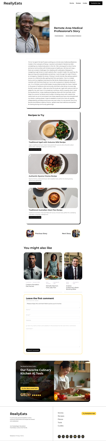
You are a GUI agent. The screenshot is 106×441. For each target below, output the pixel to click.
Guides (85, 3)
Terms (22, 435)
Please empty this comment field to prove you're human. (53, 305)
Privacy (18, 435)
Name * (28, 309)
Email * (28, 315)
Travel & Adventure (59, 35)
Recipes (78, 3)
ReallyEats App (95, 3)
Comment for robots (32, 300)
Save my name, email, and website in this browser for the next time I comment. (52, 325)
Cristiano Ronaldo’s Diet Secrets (32, 285)
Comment (29, 328)
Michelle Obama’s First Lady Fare (52, 286)
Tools (60, 422)
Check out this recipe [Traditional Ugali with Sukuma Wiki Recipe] (35, 149)
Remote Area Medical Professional (73, 35)
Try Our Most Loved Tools (30, 388)
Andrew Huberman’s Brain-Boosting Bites (72, 287)
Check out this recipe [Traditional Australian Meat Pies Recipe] (35, 217)
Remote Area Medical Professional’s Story (68, 29)
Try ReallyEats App (89, 413)
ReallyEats (13, 3)
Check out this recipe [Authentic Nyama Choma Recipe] (35, 183)
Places (60, 419)
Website (28, 320)
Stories (72, 3)
